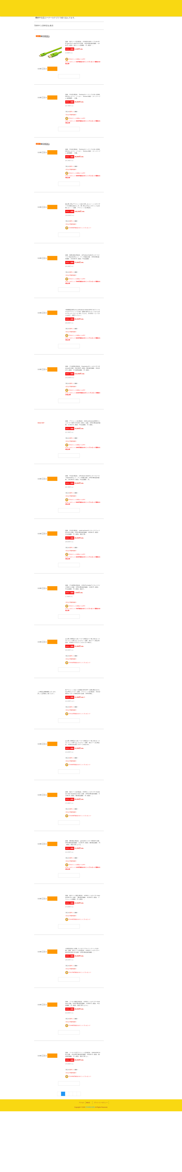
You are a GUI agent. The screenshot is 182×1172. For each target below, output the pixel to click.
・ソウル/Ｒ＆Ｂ (44, 184)
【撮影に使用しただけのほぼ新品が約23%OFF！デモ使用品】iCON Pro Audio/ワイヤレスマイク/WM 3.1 (91, 603)
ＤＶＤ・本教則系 (135, 283)
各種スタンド (133, 258)
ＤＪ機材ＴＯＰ (134, 118)
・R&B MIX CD (44, 189)
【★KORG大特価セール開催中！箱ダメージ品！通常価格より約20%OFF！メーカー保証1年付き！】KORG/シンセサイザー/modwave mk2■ (90, 823)
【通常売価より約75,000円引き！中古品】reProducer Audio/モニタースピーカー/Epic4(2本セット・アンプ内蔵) (91, 489)
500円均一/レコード (44, 247)
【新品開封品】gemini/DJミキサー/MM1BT (74, 877)
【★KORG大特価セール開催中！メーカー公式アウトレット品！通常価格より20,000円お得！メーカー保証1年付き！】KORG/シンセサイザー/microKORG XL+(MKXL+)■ (90, 933)
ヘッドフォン (133, 208)
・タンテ (134, 153)
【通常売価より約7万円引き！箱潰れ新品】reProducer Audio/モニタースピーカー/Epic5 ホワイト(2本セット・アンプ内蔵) (90, 316)
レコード (147, 13)
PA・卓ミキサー (134, 287)
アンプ (131, 278)
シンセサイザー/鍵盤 (136, 358)
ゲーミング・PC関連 (136, 383)
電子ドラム (133, 369)
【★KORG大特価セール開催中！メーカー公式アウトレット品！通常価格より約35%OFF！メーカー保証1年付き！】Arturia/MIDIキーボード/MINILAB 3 (91, 714)
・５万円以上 (135, 173)
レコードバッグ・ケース (137, 231)
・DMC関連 (43, 176)
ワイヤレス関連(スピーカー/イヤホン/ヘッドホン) (137, 242)
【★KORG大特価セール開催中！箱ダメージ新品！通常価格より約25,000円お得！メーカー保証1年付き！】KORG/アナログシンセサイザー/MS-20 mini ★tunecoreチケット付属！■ (90, 658)
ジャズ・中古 (42, 106)
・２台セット (135, 158)
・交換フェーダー (137, 195)
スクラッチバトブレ (44, 92)
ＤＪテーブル (133, 213)
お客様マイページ (89, 13)
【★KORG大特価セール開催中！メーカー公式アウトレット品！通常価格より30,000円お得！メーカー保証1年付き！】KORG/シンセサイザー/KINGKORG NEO (90, 1102)
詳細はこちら (40, 417)
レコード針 (133, 199)
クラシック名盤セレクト (46, 115)
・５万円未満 (135, 168)
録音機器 (132, 353)
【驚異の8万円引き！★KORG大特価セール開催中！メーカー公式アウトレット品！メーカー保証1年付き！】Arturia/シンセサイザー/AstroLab (91, 204)
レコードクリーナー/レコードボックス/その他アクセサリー (45, 290)
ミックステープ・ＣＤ (45, 265)
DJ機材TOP (16, 13)
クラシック (41, 110)
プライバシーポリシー (110, 1161)
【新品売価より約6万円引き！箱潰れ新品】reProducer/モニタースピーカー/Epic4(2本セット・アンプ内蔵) (90, 259)
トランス (41, 207)
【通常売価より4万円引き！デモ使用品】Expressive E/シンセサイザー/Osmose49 (88, 374)
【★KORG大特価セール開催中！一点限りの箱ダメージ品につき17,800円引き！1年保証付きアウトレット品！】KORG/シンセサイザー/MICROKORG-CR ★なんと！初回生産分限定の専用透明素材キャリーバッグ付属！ (91, 989)
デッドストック (43, 256)
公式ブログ (37, 13)
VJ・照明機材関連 (135, 292)
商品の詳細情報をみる (91, 76)
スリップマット (134, 204)
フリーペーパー (43, 308)
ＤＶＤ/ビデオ (42, 283)
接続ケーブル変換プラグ (137, 249)
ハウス (40, 198)
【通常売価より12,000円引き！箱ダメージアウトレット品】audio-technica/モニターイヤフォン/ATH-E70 (91, 546)
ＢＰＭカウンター (135, 262)
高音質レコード (43, 128)
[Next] (101, 1151)
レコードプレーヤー (136, 274)
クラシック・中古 (44, 119)
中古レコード (42, 261)
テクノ (40, 202)
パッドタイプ (135, 342)
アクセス (72, 1161)
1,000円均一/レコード (45, 251)
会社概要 (59, 13)
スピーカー (133, 235)
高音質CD (41, 124)
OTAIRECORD (90, 1168)
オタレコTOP (5, 13)
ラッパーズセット (137, 322)
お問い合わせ (48, 13)
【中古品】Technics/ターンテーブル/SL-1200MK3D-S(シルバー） (82, 91)
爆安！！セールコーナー (137, 122)
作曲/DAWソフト (137, 311)
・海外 (41, 83)
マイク (131, 253)
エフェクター (133, 378)
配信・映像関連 (134, 296)
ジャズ (40, 96)
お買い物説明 (26, 13)
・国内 (41, 87)
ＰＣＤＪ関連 (133, 145)
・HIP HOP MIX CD (46, 171)
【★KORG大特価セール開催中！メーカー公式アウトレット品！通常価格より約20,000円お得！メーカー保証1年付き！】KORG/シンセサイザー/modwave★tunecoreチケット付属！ (90, 1046)
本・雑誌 (41, 303)
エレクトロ (41, 193)
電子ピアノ (133, 374)
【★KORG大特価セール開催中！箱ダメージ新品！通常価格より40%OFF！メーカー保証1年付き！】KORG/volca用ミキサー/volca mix (90, 769)
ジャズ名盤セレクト (44, 101)
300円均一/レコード (44, 242)
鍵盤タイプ (135, 337)
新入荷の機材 (133, 127)
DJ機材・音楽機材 (160, 13)
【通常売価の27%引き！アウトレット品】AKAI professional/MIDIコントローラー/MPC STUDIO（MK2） (91, 432)
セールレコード (43, 238)
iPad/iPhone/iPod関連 (136, 217)
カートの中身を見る (72, 13)
